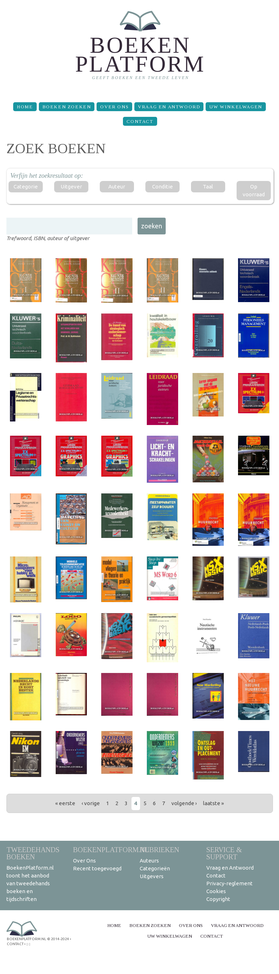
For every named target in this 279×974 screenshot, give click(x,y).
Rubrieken (159, 849)
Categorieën (155, 868)
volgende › (184, 803)
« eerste (65, 803)
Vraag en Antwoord (169, 106)
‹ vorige (91, 803)
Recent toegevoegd (97, 868)
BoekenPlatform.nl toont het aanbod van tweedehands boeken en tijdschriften (30, 883)
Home (25, 106)
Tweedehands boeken (33, 853)
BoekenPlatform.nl (111, 849)
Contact (139, 121)
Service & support (224, 853)
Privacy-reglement (229, 883)
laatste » (213, 803)
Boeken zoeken (66, 106)
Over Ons (114, 106)
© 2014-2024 (58, 939)
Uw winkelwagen (235, 106)
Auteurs (149, 861)
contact (15, 944)
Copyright (218, 899)
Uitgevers (152, 876)
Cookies (216, 891)
